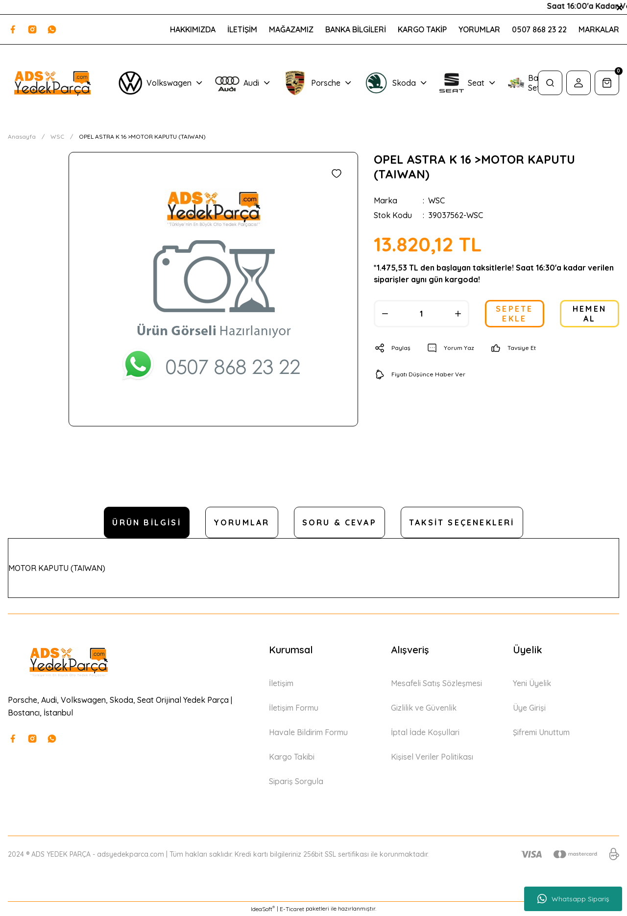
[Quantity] (421, 313)
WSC (436, 200)
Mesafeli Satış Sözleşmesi (436, 683)
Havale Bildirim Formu (308, 732)
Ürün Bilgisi (146, 522)
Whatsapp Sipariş (573, 898)
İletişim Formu (293, 708)
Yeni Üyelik (532, 683)
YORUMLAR (479, 29)
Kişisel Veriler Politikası (432, 757)
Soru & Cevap (339, 522)
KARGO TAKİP (422, 29)
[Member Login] (578, 83)
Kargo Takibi (291, 757)
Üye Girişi (529, 708)
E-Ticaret (292, 909)
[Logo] (52, 83)
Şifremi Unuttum (541, 732)
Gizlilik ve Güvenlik (424, 708)
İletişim (281, 683)
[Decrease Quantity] (385, 313)
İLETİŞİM (242, 29)
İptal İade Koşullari (425, 732)
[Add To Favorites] (336, 173)
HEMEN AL (589, 313)
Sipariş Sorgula (296, 781)
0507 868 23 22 (539, 29)
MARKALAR (599, 29)
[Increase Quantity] (458, 313)
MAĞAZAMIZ (291, 29)
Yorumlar (242, 522)
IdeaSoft (263, 909)
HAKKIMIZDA (193, 29)
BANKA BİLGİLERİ (355, 29)
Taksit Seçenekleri (462, 522)
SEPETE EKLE (514, 313)
